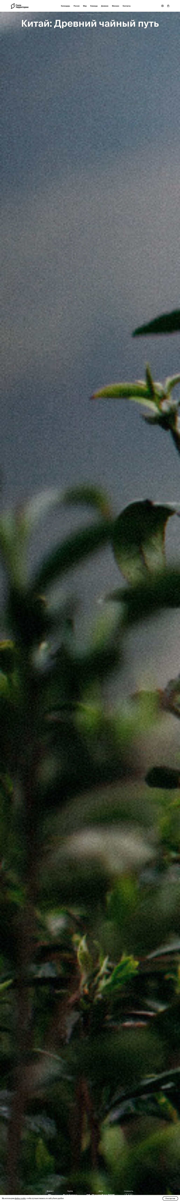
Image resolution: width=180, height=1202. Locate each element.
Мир (85, 6)
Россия (76, 6)
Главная (81, 14)
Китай (99, 14)
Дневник (104, 6)
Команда (94, 6)
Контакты (127, 6)
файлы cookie (20, 1198)
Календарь (65, 6)
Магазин (115, 6)
